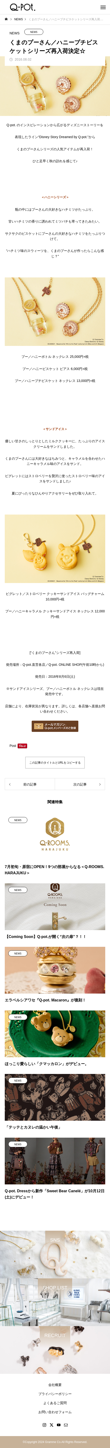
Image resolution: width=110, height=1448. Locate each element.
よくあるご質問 (55, 1403)
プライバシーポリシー (55, 1394)
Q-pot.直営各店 (34, 665)
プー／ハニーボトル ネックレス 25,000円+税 (55, 357)
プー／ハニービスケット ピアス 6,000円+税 (55, 369)
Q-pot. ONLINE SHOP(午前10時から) (76, 665)
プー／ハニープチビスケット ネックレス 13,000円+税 (55, 381)
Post (13, 746)
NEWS (33, 32)
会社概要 (55, 1385)
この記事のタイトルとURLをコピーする (55, 762)
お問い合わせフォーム (55, 1412)
